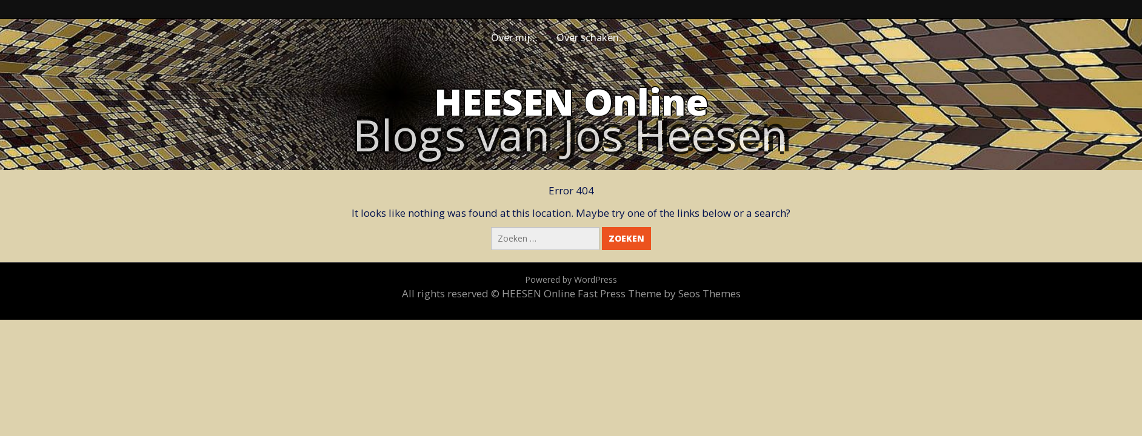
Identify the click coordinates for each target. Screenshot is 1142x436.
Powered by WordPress (571, 279)
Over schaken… (591, 37)
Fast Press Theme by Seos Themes (659, 293)
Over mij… (514, 37)
